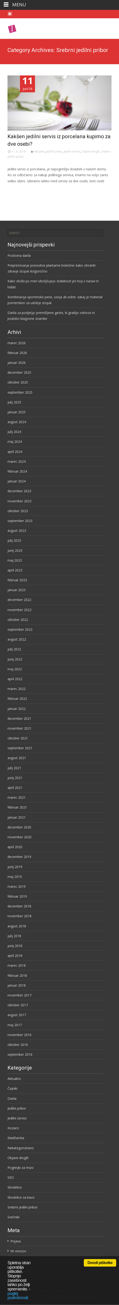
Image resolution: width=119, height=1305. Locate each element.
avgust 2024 (17, 422)
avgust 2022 (17, 639)
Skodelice (15, 1187)
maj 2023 (15, 560)
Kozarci (13, 1128)
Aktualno (39, 151)
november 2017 (19, 995)
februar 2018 (17, 975)
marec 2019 (17, 886)
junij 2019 (15, 867)
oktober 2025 (18, 382)
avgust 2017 (17, 1015)
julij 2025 (14, 402)
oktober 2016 (18, 1044)
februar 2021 (17, 807)
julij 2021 (14, 768)
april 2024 (15, 451)
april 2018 (15, 955)
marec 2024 (17, 461)
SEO (11, 1177)
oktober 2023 (18, 511)
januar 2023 (17, 590)
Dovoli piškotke (100, 1263)
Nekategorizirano (21, 1148)
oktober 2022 (18, 619)
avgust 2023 (17, 530)
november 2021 (19, 728)
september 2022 (20, 629)
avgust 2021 (17, 758)
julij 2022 (14, 649)
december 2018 (19, 906)
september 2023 (20, 520)
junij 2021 (15, 778)
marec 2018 (17, 965)
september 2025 (20, 392)
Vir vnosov (18, 1251)
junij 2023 (15, 550)
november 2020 (19, 837)
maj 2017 (15, 1025)
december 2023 (19, 491)
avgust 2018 (17, 926)
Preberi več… (18, 189)
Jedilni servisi (72, 151)
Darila (12, 1098)
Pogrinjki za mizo (21, 1167)
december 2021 (19, 718)
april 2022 (15, 679)
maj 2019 (15, 876)
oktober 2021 (18, 738)
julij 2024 (14, 431)
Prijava (15, 1241)
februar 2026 (17, 352)
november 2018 (19, 916)
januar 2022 (17, 708)
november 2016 (19, 1035)
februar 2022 (17, 698)
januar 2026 (17, 362)
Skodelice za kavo (21, 1197)
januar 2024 (17, 481)
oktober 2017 (18, 1005)
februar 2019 (17, 896)
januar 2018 (17, 985)
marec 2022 (17, 688)
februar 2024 (17, 471)
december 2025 (19, 372)
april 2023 (15, 570)
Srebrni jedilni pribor (23, 1207)
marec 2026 (17, 343)
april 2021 (15, 787)
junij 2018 (15, 945)
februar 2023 (17, 580)
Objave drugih (91, 151)
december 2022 (19, 599)
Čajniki (12, 1088)
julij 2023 (14, 540)
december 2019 (19, 856)
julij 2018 (14, 936)
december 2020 (19, 827)
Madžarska (16, 1138)
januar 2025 (17, 412)
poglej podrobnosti (18, 1295)
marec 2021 (17, 797)
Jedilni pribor (54, 151)
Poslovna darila (19, 255)
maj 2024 (15, 441)
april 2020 (15, 847)
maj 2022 (15, 669)
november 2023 (19, 501)
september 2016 (20, 1054)
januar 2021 (17, 817)
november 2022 (19, 610)
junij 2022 (15, 659)
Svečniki (13, 1217)
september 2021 (20, 748)
